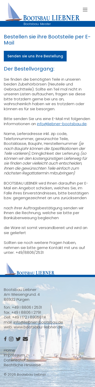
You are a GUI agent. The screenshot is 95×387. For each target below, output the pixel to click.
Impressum (14, 355)
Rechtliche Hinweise (22, 365)
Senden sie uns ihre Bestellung (35, 56)
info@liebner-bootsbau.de (62, 123)
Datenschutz (16, 360)
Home (9, 350)
